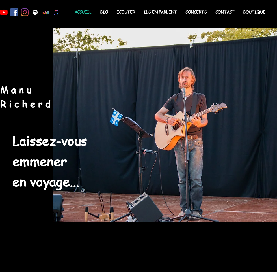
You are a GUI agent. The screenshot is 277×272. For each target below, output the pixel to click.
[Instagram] (25, 12)
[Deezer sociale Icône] (45, 12)
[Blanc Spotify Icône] (35, 12)
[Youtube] (4, 12)
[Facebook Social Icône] (14, 12)
